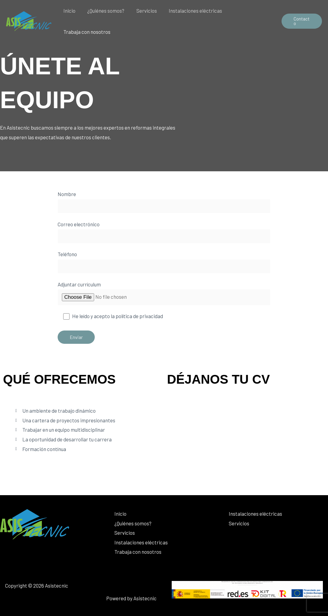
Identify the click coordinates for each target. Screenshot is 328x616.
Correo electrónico (164, 232)
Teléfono (164, 262)
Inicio (68, 11)
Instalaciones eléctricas (189, 11)
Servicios (142, 11)
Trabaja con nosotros (86, 32)
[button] (301, 21)
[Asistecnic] (28, 20)
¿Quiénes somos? (103, 11)
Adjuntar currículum (164, 293)
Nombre (164, 202)
